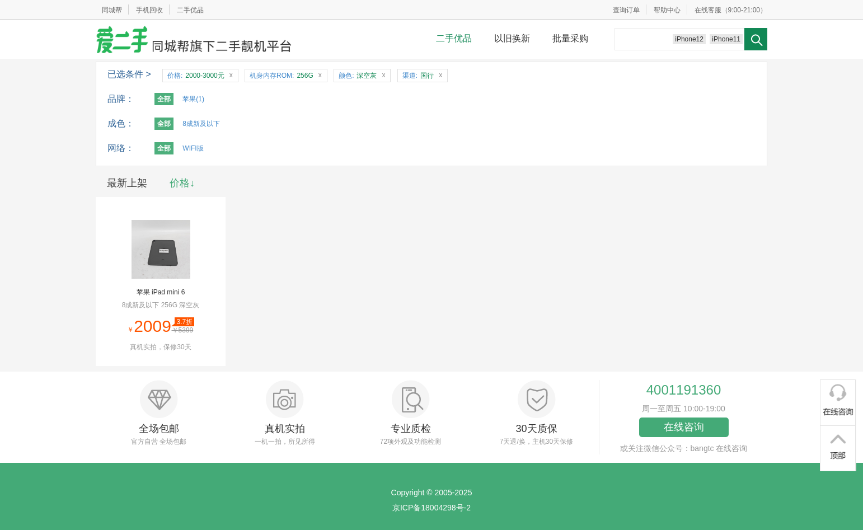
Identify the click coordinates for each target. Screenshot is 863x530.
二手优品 (190, 10)
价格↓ (182, 183)
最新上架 (127, 183)
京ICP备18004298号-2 (431, 507)
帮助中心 (667, 10)
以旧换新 (512, 38)
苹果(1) (193, 99)
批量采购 (570, 38)
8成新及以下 (201, 124)
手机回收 (149, 10)
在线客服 (708, 10)
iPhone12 (689, 39)
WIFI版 (192, 148)
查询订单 (626, 10)
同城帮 (112, 10)
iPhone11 (726, 39)
